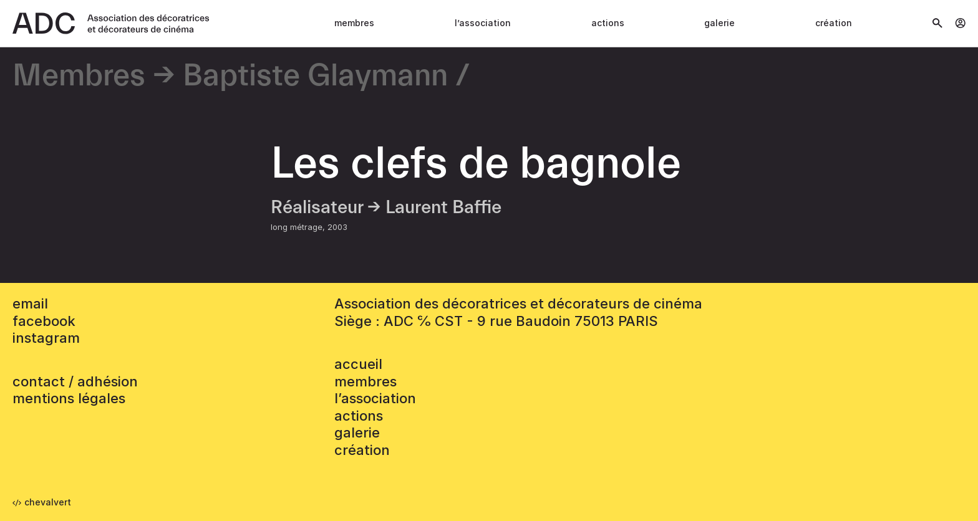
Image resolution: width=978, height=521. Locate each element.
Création (833, 22)
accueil (358, 364)
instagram (46, 338)
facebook (43, 321)
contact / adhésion (75, 381)
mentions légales (68, 398)
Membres (354, 22)
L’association (483, 22)
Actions (607, 22)
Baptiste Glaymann (315, 76)
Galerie (719, 22)
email (30, 303)
